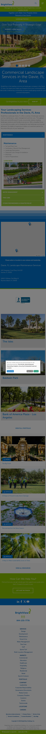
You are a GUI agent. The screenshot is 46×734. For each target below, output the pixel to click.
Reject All (29, 371)
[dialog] (23, 367)
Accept (36, 371)
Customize (10, 371)
